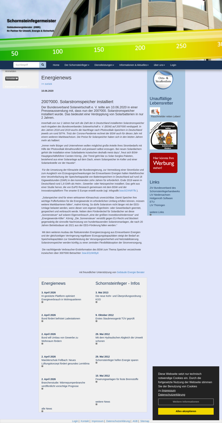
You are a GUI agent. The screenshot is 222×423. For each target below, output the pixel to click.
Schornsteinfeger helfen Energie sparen (117, 360)
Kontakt (85, 421)
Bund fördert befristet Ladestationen (60, 318)
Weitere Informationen (186, 401)
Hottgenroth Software (161, 198)
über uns (159, 65)
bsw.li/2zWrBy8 (90, 253)
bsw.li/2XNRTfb (127, 190)
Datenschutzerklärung (171, 394)
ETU (152, 201)
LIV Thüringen (157, 205)
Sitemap (144, 421)
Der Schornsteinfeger (77, 65)
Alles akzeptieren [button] (186, 411)
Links (154, 182)
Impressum (169, 390)
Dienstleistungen (104, 65)
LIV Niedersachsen (160, 194)
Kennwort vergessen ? (17, 86)
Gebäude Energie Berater (131, 272)
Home (56, 65)
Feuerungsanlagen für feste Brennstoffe (117, 379)
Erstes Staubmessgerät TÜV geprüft (115, 318)
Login (173, 65)
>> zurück (46, 83)
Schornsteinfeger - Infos (118, 283)
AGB (135, 421)
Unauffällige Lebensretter (161, 100)
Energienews (53, 283)
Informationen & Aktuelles (134, 65)
